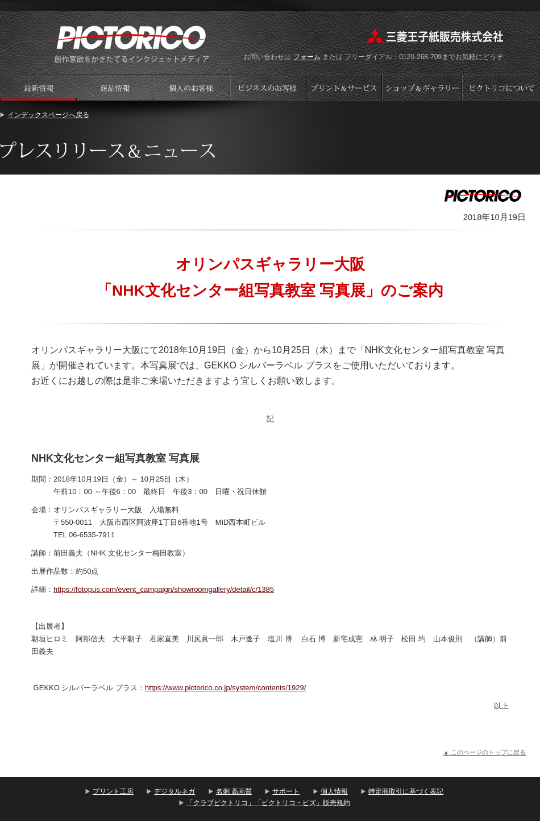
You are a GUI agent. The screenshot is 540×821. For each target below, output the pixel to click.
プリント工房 (113, 791)
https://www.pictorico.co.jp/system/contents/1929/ (225, 687)
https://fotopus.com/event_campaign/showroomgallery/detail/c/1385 (163, 589)
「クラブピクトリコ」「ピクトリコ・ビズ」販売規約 (268, 803)
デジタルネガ (174, 791)
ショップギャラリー (423, 87)
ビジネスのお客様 (268, 87)
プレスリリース (38, 87)
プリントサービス (345, 87)
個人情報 (334, 791)
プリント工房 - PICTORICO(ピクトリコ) (131, 43)
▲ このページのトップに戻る (484, 752)
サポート (286, 791)
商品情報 (115, 87)
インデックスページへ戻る (48, 115)
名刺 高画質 (234, 791)
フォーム (307, 57)
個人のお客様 (191, 87)
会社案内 (501, 87)
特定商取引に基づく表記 (405, 791)
